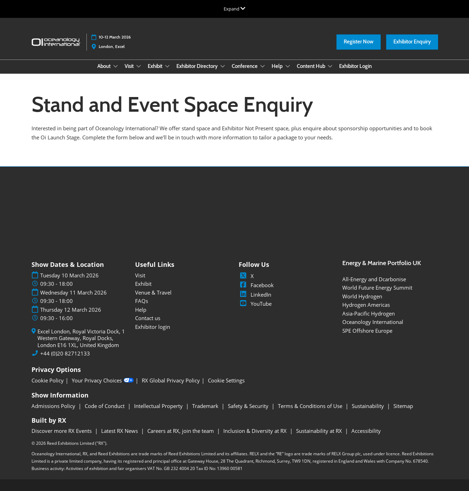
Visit (130, 66)
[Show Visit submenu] (138, 66)
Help (278, 66)
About (104, 66)
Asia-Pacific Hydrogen (368, 313)
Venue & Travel (153, 292)
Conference (245, 66)
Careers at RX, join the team (181, 430)
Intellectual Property (159, 405)
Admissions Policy (54, 405)
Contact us (147, 317)
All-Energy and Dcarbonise (374, 279)
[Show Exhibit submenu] (167, 66)
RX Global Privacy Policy (171, 380)
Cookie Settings (226, 380)
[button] (358, 42)
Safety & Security (249, 405)
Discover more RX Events (62, 430)
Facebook (256, 285)
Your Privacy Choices (103, 380)
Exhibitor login (152, 326)
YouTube (255, 303)
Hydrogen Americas (366, 304)
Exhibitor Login (355, 66)
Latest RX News (120, 430)
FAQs (141, 300)
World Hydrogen (362, 296)
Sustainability (368, 405)
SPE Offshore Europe (367, 330)
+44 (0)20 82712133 (65, 353)
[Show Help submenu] (288, 66)
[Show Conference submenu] (262, 66)
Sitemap (403, 405)
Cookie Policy (47, 380)
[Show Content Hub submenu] (330, 66)
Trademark (206, 405)
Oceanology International (372, 321)
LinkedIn (255, 294)
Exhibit (155, 66)
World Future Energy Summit (377, 287)
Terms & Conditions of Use (311, 405)
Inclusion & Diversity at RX (255, 430)
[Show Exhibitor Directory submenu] (222, 66)
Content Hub (311, 66)
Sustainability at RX (319, 430)
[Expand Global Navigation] (234, 9)
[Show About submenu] (115, 66)
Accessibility (366, 430)
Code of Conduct (105, 405)
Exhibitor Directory (197, 66)
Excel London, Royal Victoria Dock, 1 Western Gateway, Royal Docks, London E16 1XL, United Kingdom (81, 338)
